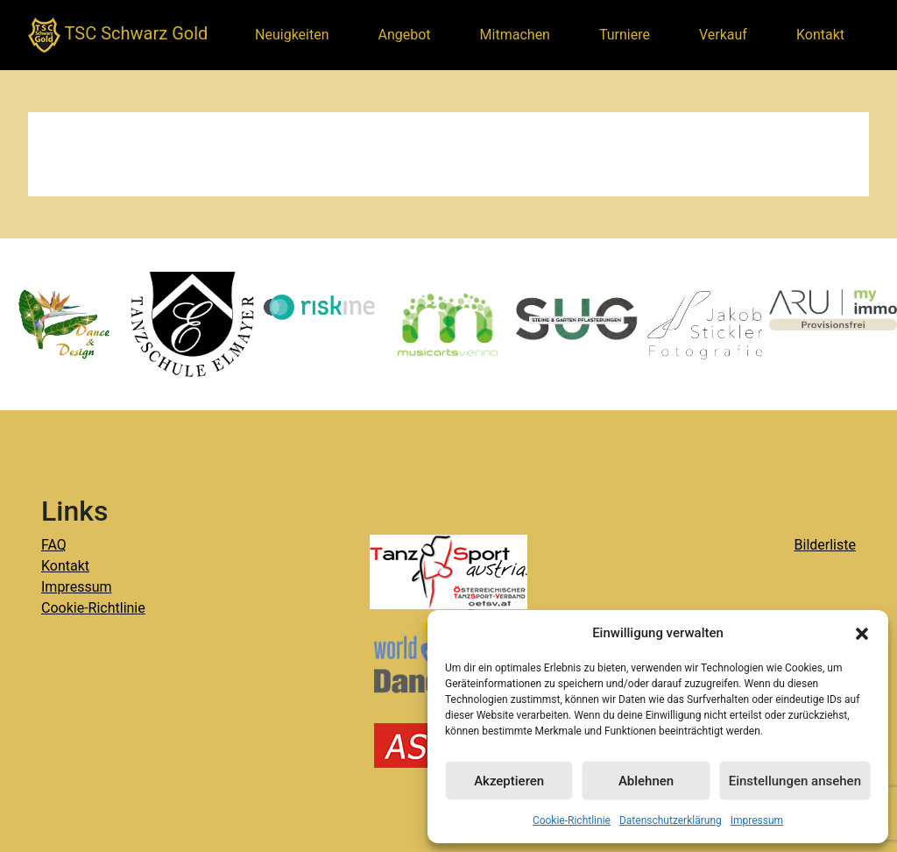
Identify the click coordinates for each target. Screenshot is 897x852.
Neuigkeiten (291, 34)
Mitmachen (515, 34)
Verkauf (723, 34)
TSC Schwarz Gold (118, 35)
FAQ (54, 544)
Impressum (757, 820)
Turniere (624, 34)
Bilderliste (825, 544)
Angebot (404, 34)
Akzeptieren (509, 781)
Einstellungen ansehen (795, 781)
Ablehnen (646, 781)
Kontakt (820, 34)
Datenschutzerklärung (670, 820)
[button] (862, 633)
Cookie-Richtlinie (572, 820)
